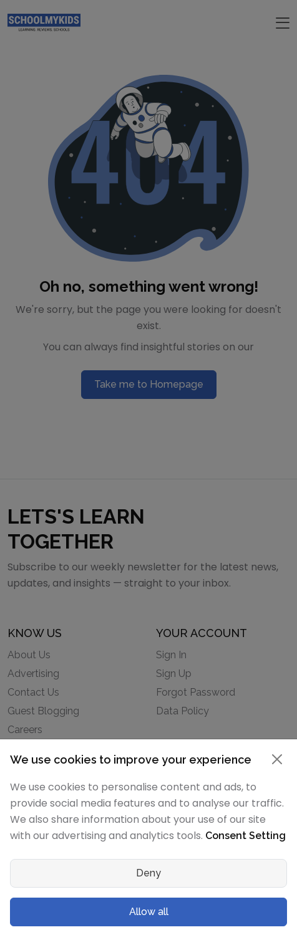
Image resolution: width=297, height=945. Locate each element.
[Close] (277, 759)
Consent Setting (245, 836)
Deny (148, 873)
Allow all (148, 912)
